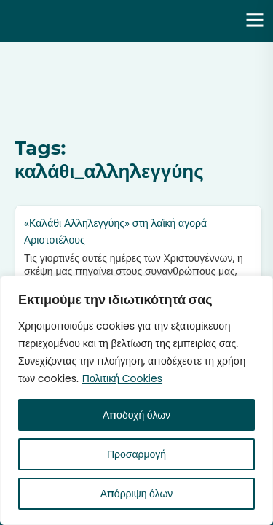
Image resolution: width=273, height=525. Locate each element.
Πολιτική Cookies (122, 378)
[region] (136, 400)
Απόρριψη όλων (136, 493)
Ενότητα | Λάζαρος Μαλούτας (113, 21)
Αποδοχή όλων (136, 415)
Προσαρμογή (136, 454)
